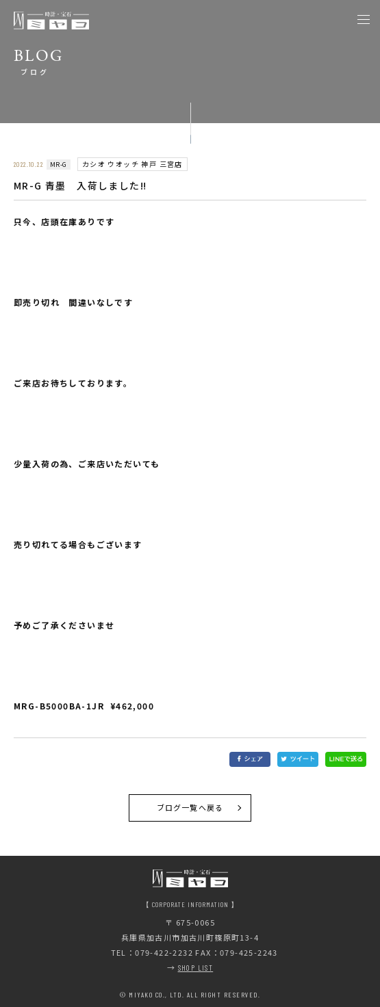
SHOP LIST (196, 967)
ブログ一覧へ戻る (190, 807)
